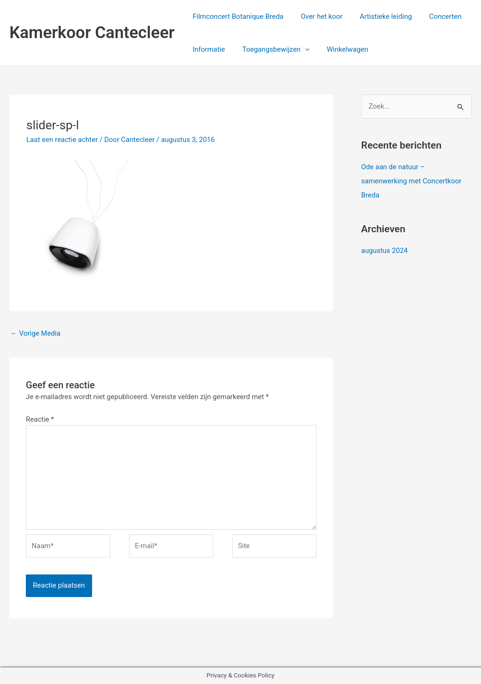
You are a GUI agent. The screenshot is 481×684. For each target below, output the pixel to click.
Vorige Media (35, 333)
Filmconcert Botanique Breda (236, 16)
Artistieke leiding (378, 16)
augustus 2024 (384, 250)
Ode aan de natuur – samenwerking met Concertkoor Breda (411, 181)
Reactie (40, 419)
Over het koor (317, 16)
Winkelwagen (339, 49)
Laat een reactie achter (62, 139)
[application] (300, 49)
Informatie (207, 49)
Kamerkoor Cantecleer (92, 32)
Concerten (434, 16)
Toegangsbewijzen (271, 49)
